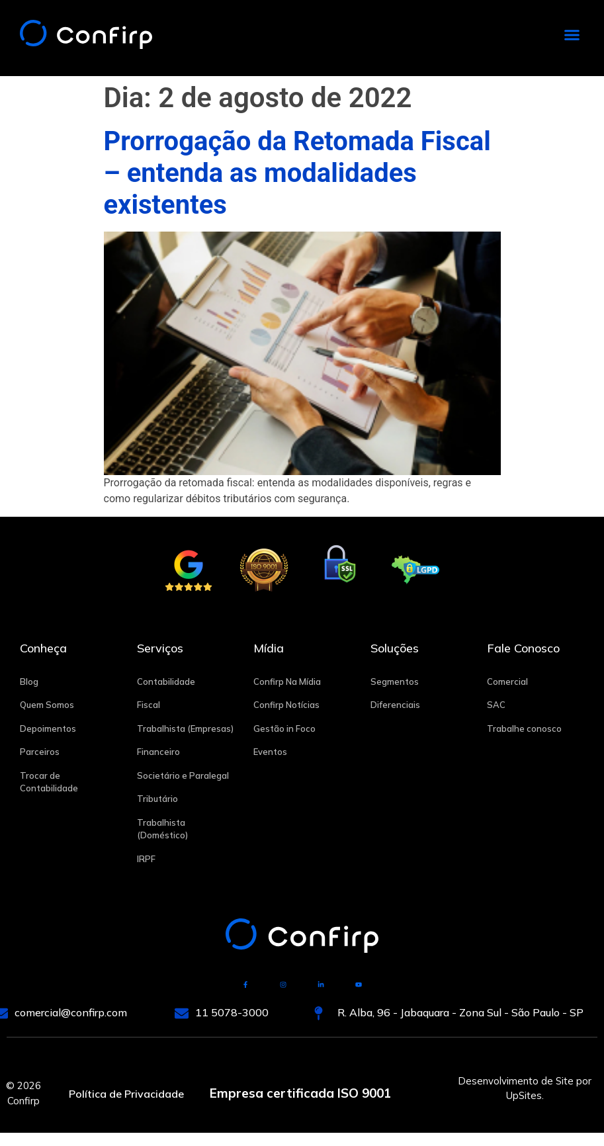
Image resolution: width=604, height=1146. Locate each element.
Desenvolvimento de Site (516, 1081)
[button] (572, 35)
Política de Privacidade (126, 1093)
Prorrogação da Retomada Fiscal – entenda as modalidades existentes (297, 173)
